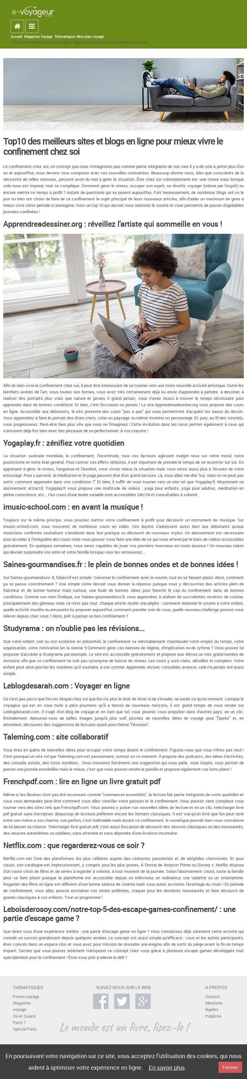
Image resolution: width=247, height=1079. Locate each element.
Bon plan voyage (91, 36)
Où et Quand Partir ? (24, 1019)
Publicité (213, 1016)
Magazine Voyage (38, 36)
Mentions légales (214, 1006)
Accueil (16, 36)
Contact (212, 996)
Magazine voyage (22, 1006)
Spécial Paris (25, 1029)
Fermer (230, 1067)
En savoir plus (167, 1067)
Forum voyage (26, 996)
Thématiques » (66, 36)
